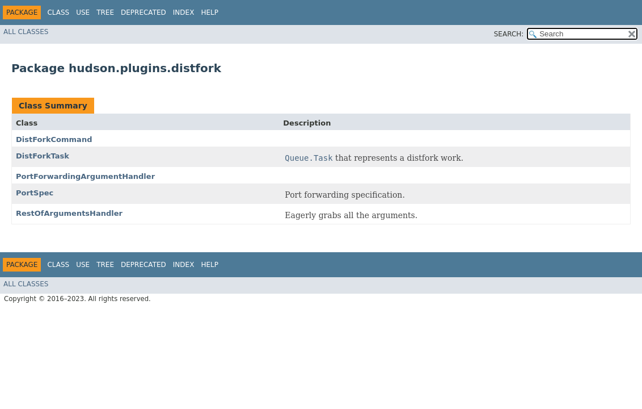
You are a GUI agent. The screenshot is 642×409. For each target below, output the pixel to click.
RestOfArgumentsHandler (69, 213)
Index (184, 12)
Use (83, 12)
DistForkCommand (54, 139)
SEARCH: (509, 34)
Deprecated (143, 12)
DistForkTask (42, 156)
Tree (105, 12)
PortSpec (34, 193)
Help (209, 12)
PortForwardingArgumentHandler (85, 176)
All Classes (25, 32)
